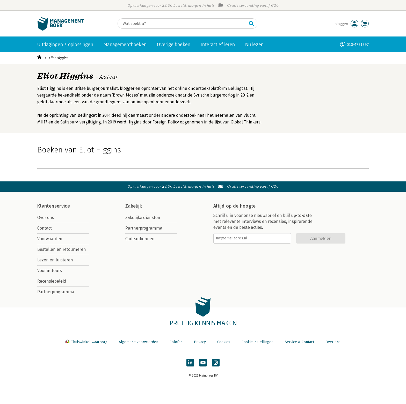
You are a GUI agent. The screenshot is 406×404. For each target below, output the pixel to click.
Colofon (176, 342)
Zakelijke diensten (142, 217)
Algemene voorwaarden (138, 342)
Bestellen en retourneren (61, 249)
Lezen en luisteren (55, 260)
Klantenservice (53, 206)
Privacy (200, 342)
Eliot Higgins (58, 58)
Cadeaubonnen (140, 238)
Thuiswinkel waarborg (87, 342)
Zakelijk (133, 206)
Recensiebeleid (51, 281)
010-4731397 (358, 44)
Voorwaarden (49, 238)
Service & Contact (299, 342)
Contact (44, 228)
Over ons (45, 217)
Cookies (223, 342)
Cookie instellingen (257, 342)
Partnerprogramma (55, 291)
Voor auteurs (49, 270)
